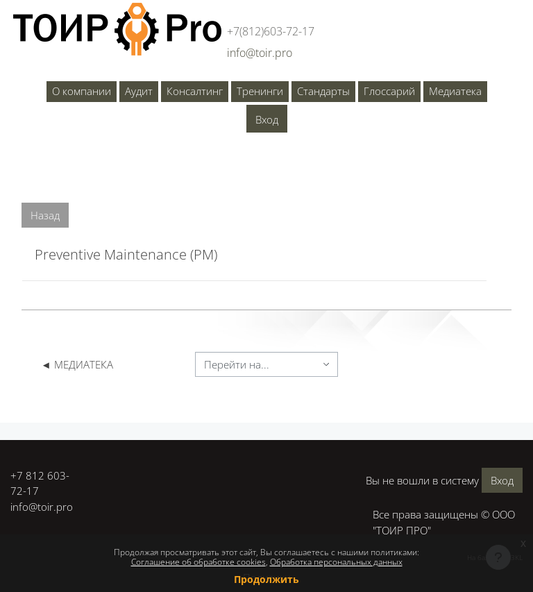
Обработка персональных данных (336, 562)
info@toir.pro (41, 507)
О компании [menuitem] (81, 91)
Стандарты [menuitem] (323, 91)
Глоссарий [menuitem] (389, 91)
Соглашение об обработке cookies (198, 562)
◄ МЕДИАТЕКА (77, 364)
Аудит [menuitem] (139, 91)
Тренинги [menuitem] (260, 91)
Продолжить (266, 579)
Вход (266, 119)
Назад (45, 215)
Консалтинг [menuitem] (195, 91)
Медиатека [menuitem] (455, 91)
